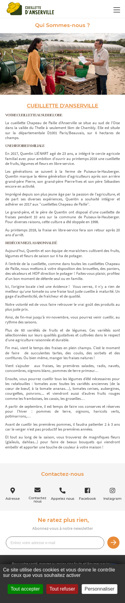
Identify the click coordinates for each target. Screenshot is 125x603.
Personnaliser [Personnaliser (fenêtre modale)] (100, 588)
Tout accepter (25, 588)
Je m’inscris (113, 543)
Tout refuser (62, 588)
